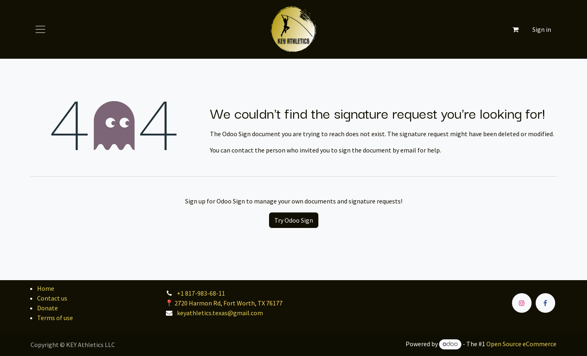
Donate (47, 308)
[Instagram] (522, 303)
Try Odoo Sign (293, 220)
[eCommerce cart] (515, 29)
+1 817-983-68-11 (201, 293)
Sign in (541, 29)
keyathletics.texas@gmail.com (220, 313)
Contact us (52, 298)
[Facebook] (545, 303)
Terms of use (55, 318)
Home (45, 288)
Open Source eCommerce (521, 344)
